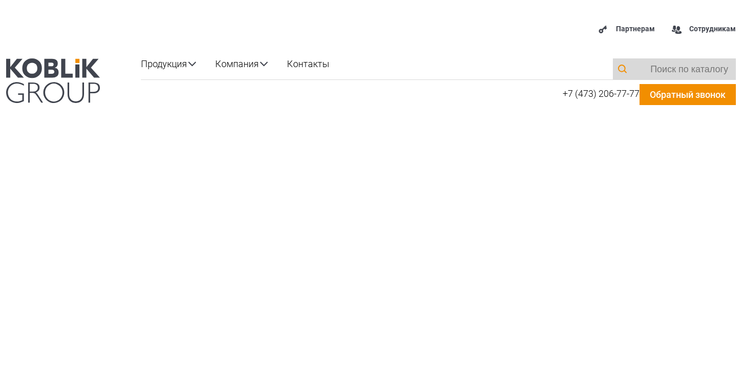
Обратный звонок (688, 94)
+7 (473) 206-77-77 (601, 93)
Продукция (164, 63)
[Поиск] (622, 68)
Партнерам (626, 29)
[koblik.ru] (53, 79)
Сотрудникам (704, 29)
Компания (237, 63)
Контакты (308, 63)
